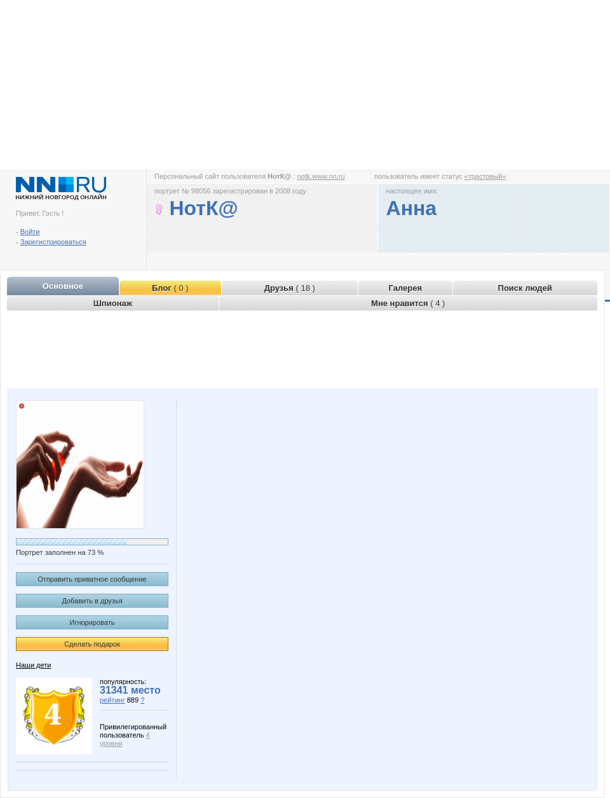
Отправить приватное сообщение (91, 579)
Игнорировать (92, 622)
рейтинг (112, 700)
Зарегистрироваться (53, 242)
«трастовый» (485, 176)
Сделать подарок (92, 644)
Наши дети (33, 665)
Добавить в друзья (92, 601)
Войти (30, 231)
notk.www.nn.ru (320, 176)
